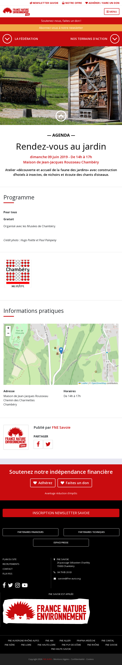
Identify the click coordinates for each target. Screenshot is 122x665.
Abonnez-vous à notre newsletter (61, 28)
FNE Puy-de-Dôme (71, 644)
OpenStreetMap (98, 383)
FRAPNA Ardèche (86, 640)
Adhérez (42, 482)
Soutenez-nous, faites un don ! (61, 21)
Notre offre (72, 3)
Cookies (90, 659)
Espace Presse (61, 542)
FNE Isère (10, 644)
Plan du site (10, 559)
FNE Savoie (61, 427)
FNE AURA (47, 659)
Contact (8, 568)
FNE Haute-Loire (47, 644)
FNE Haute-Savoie (61, 648)
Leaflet (83, 383)
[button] (61, 350)
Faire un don (110, 3)
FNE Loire (26, 644)
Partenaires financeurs (31, 532)
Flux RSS (7, 573)
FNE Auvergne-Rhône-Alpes (23, 640)
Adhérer (94, 3)
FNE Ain (49, 640)
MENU (111, 11)
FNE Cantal (108, 640)
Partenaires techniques (91, 532)
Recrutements (11, 564)
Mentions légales (61, 659)
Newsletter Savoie (43, 3)
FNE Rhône (93, 644)
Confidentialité (78, 659)
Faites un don (75, 482)
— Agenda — (61, 135)
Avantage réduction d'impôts (61, 493)
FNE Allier (65, 640)
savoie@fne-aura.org (69, 578)
